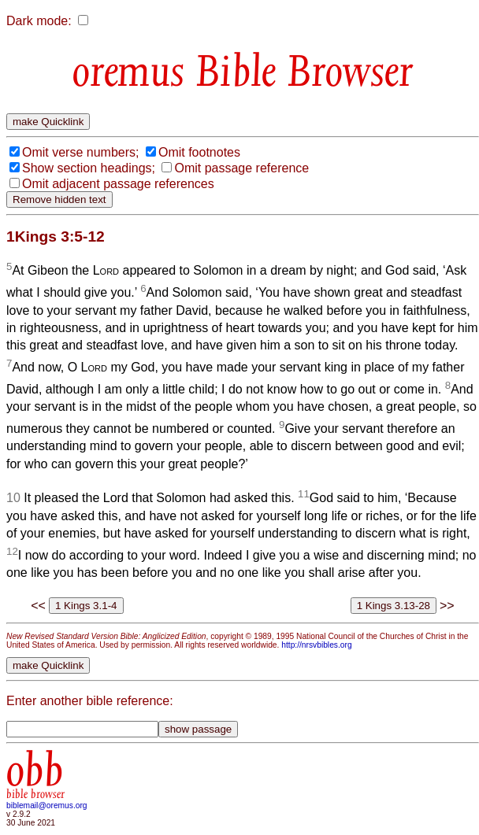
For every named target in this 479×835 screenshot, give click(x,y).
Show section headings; (88, 168)
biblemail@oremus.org (46, 805)
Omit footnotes (199, 152)
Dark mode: (39, 21)
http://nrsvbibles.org (316, 645)
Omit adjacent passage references (118, 183)
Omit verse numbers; (80, 152)
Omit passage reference (241, 168)
